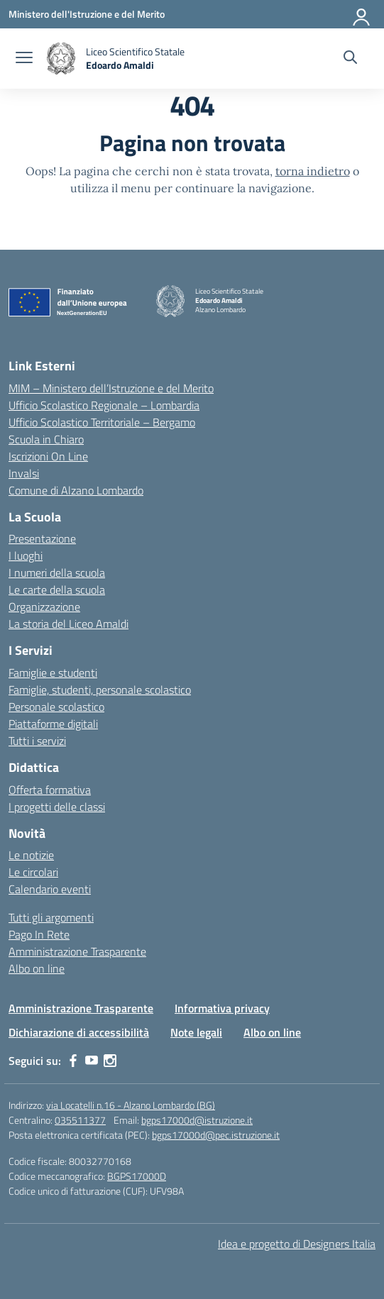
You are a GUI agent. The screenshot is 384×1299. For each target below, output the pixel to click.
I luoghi (26, 555)
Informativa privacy (222, 1008)
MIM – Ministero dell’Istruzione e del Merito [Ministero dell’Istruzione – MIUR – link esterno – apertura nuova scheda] (111, 388)
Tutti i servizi (37, 740)
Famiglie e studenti (53, 672)
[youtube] (91, 1060)
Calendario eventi (50, 888)
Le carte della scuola (57, 589)
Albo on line (37, 968)
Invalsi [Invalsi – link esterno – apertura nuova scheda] (24, 473)
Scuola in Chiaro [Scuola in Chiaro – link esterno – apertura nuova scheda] (46, 439)
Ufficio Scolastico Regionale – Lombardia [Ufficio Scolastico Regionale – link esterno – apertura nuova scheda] (104, 405)
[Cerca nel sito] (350, 59)
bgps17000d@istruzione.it (197, 1119)
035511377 (80, 1119)
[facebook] (73, 1060)
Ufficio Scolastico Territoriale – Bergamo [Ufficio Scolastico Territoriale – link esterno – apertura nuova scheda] (102, 422)
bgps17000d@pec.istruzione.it (216, 1134)
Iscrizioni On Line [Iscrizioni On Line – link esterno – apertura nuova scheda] (48, 456)
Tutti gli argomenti (51, 917)
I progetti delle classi (57, 806)
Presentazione (42, 538)
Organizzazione (44, 606)
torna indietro (312, 171)
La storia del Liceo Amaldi (68, 623)
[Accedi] (362, 14)
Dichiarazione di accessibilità (79, 1032)
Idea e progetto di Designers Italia (296, 1243)
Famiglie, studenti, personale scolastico (100, 689)
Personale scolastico (56, 706)
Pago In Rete (39, 934)
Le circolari (33, 871)
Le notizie (31, 854)
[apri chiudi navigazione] (24, 58)
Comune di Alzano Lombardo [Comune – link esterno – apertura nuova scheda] (76, 490)
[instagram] (110, 1060)
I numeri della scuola (57, 572)
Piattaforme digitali (53, 723)
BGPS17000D (136, 1175)
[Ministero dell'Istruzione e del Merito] (87, 13)
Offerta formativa (50, 789)
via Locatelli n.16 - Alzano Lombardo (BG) (130, 1105)
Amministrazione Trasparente (77, 951)
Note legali (196, 1032)
